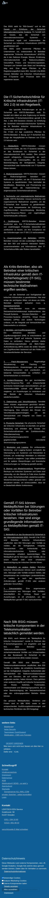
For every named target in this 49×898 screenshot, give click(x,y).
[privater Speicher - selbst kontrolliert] (17, 795)
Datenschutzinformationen (15, 871)
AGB (4, 781)
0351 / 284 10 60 (11, 820)
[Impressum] (7, 893)
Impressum (6, 775)
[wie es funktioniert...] (15, 783)
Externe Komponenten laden (15, 883)
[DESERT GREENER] (13, 743)
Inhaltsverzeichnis (9, 772)
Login (4, 797)
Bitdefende (8, 727)
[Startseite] (6, 789)
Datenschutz (7, 778)
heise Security (10, 729)
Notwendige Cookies (11, 878)
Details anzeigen (11, 886)
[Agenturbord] (7, 786)
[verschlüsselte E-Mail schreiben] (15, 829)
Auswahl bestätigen (30, 889)
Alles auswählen (10, 889)
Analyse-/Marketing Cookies (14, 881)
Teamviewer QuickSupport (15, 732)
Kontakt (5, 769)
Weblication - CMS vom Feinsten (17, 735)
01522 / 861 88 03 (11, 823)
